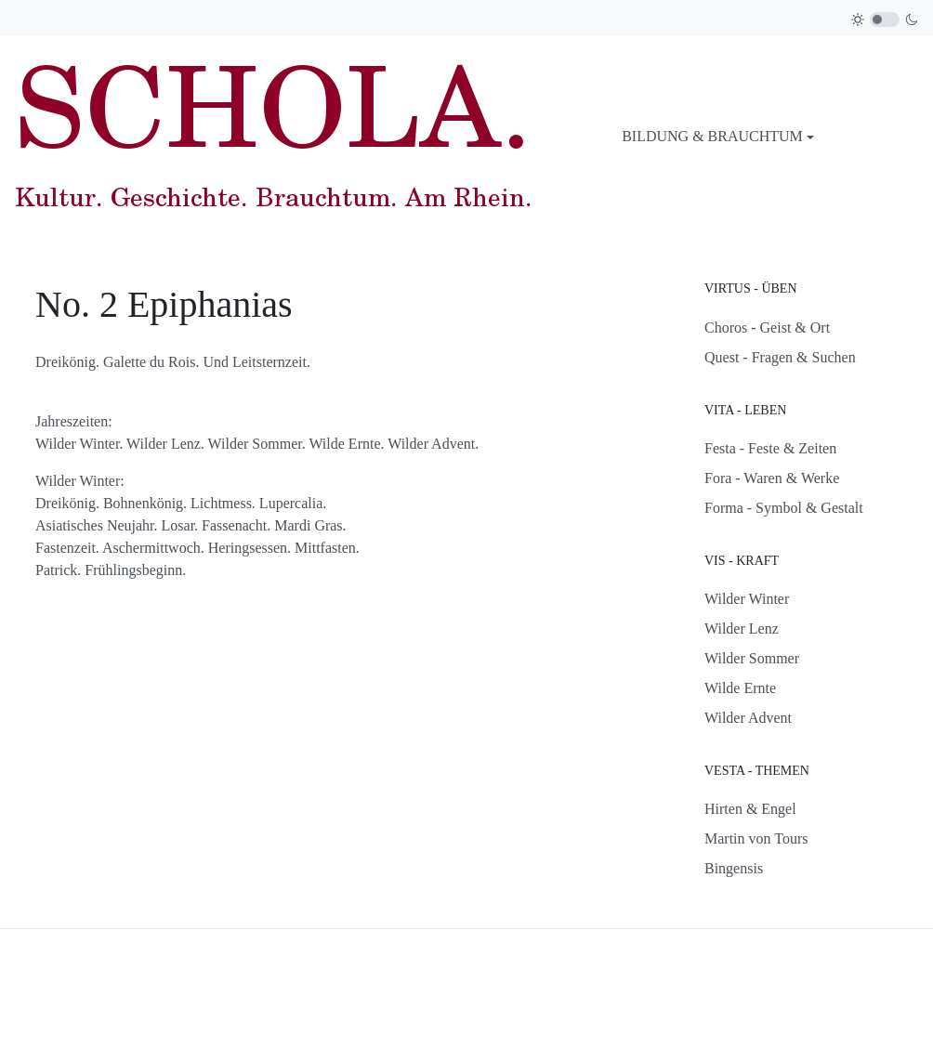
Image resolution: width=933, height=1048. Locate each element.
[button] (718, 136)
